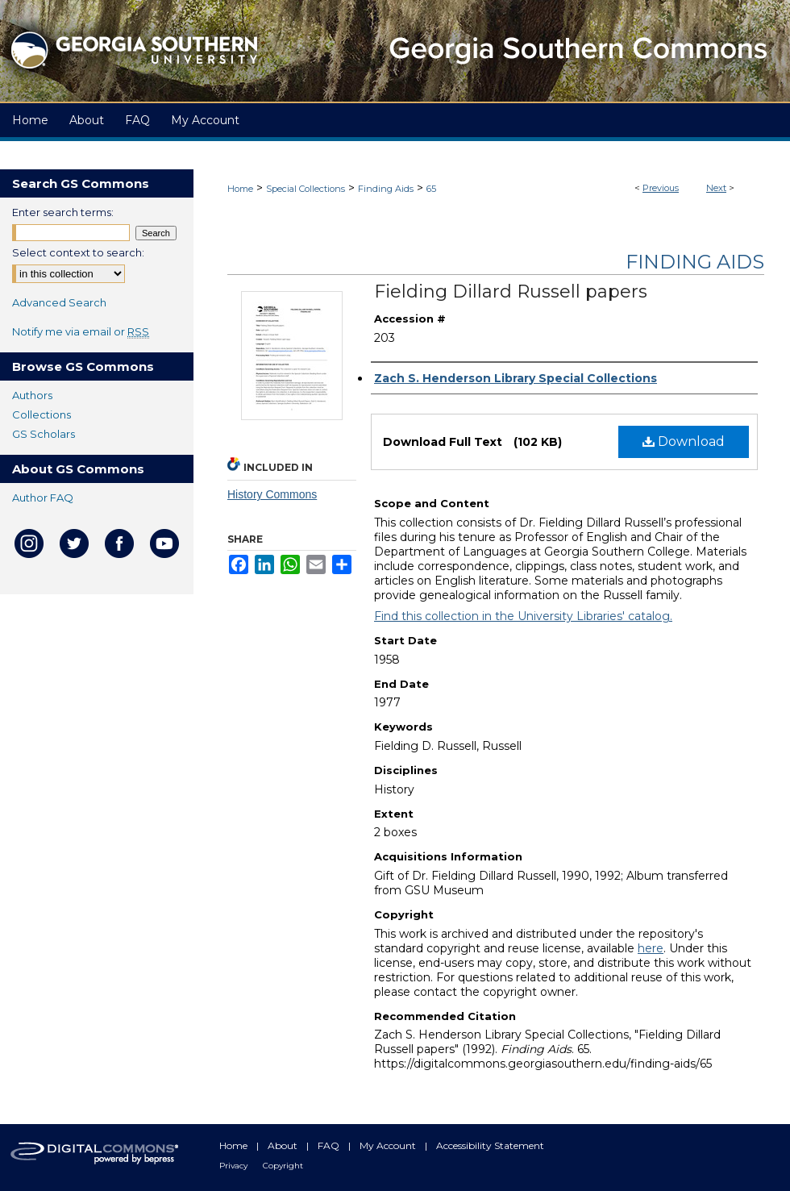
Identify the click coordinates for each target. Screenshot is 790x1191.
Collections (41, 414)
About (284, 1145)
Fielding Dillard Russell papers (510, 291)
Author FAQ (42, 497)
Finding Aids (386, 188)
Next (716, 188)
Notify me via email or (80, 331)
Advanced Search (59, 302)
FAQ (330, 1145)
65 (431, 188)
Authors (32, 395)
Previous (660, 188)
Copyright (283, 1165)
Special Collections (305, 188)
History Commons (272, 494)
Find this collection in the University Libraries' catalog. (523, 616)
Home (240, 188)
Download (683, 441)
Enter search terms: (63, 212)
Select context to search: (78, 252)
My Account (389, 1145)
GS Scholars (43, 433)
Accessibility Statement (490, 1145)
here (650, 948)
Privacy (234, 1165)
